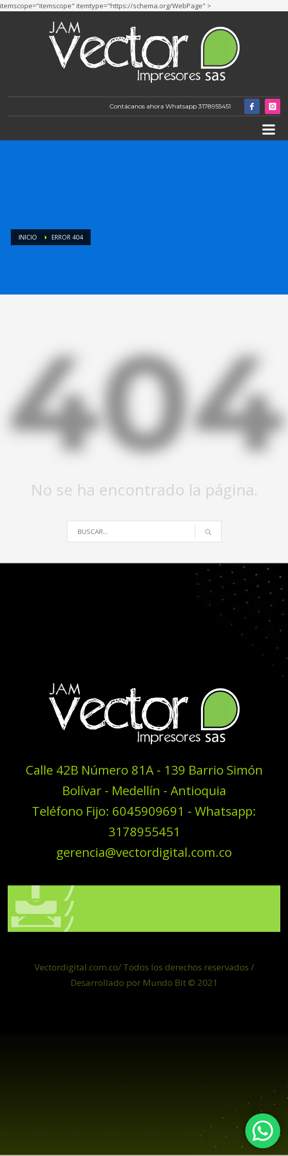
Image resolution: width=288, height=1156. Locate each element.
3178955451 (214, 106)
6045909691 (148, 816)
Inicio (28, 237)
